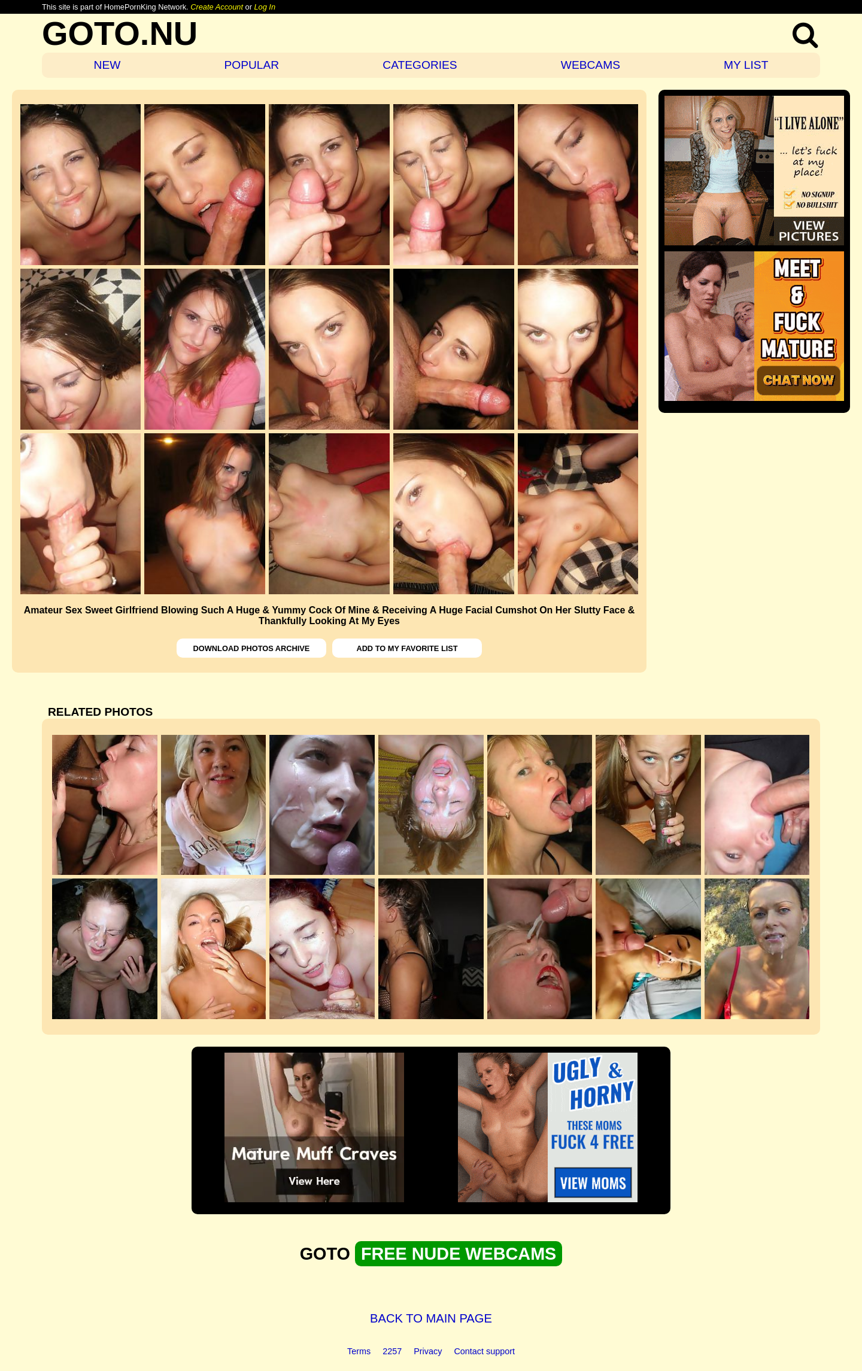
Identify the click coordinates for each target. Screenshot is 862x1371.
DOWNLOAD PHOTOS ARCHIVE (251, 648)
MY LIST (746, 65)
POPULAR (251, 65)
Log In (264, 6)
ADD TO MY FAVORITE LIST (406, 648)
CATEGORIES (420, 65)
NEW (107, 65)
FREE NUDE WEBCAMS (458, 1253)
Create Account (216, 6)
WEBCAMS (590, 65)
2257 (392, 1351)
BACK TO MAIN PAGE (431, 1318)
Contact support (484, 1351)
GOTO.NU (120, 33)
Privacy (428, 1351)
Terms (359, 1351)
